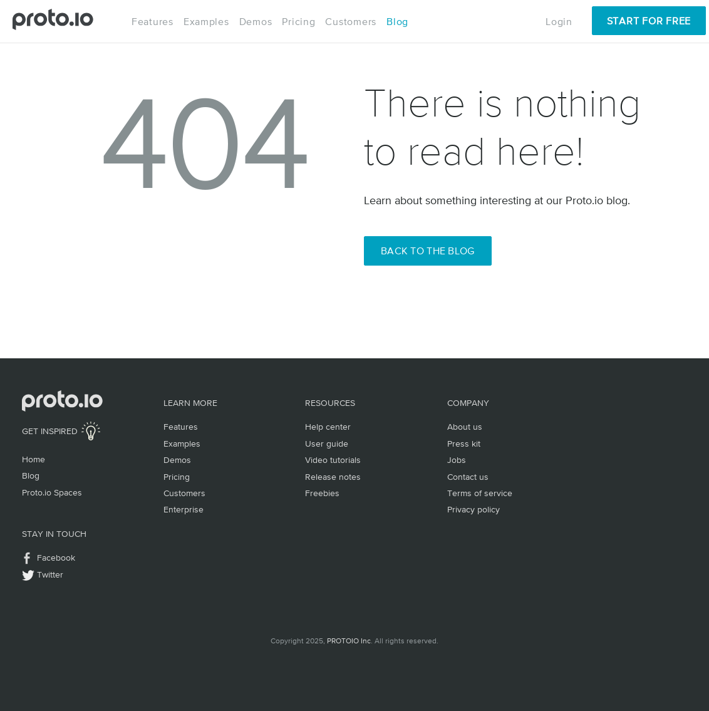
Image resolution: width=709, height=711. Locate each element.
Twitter (50, 574)
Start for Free (649, 20)
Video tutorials (333, 460)
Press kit (463, 444)
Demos (255, 21)
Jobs (456, 460)
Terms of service (479, 493)
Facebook (56, 558)
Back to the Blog (428, 250)
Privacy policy (473, 509)
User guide (326, 444)
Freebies (322, 493)
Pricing (298, 21)
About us (464, 427)
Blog (397, 21)
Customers (350, 21)
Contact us (468, 477)
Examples (206, 21)
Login (559, 21)
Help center (328, 427)
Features (152, 21)
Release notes (333, 477)
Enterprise (183, 509)
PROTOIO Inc (349, 640)
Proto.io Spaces (52, 492)
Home (33, 459)
